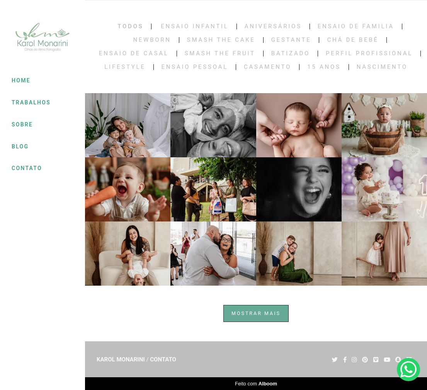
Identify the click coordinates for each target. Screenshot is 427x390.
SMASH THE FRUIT (220, 53)
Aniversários (273, 26)
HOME (21, 80)
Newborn (152, 40)
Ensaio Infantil (195, 26)
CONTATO (27, 168)
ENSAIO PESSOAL (195, 67)
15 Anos (324, 67)
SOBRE (22, 124)
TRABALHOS (31, 102)
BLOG (20, 146)
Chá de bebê (352, 40)
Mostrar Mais (256, 313)
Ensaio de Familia (356, 26)
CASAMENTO (267, 67)
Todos (130, 26)
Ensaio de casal (134, 53)
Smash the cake (221, 40)
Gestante (291, 40)
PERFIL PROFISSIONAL (369, 53)
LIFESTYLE (124, 67)
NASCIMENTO (382, 67)
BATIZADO (290, 53)
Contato (163, 360)
